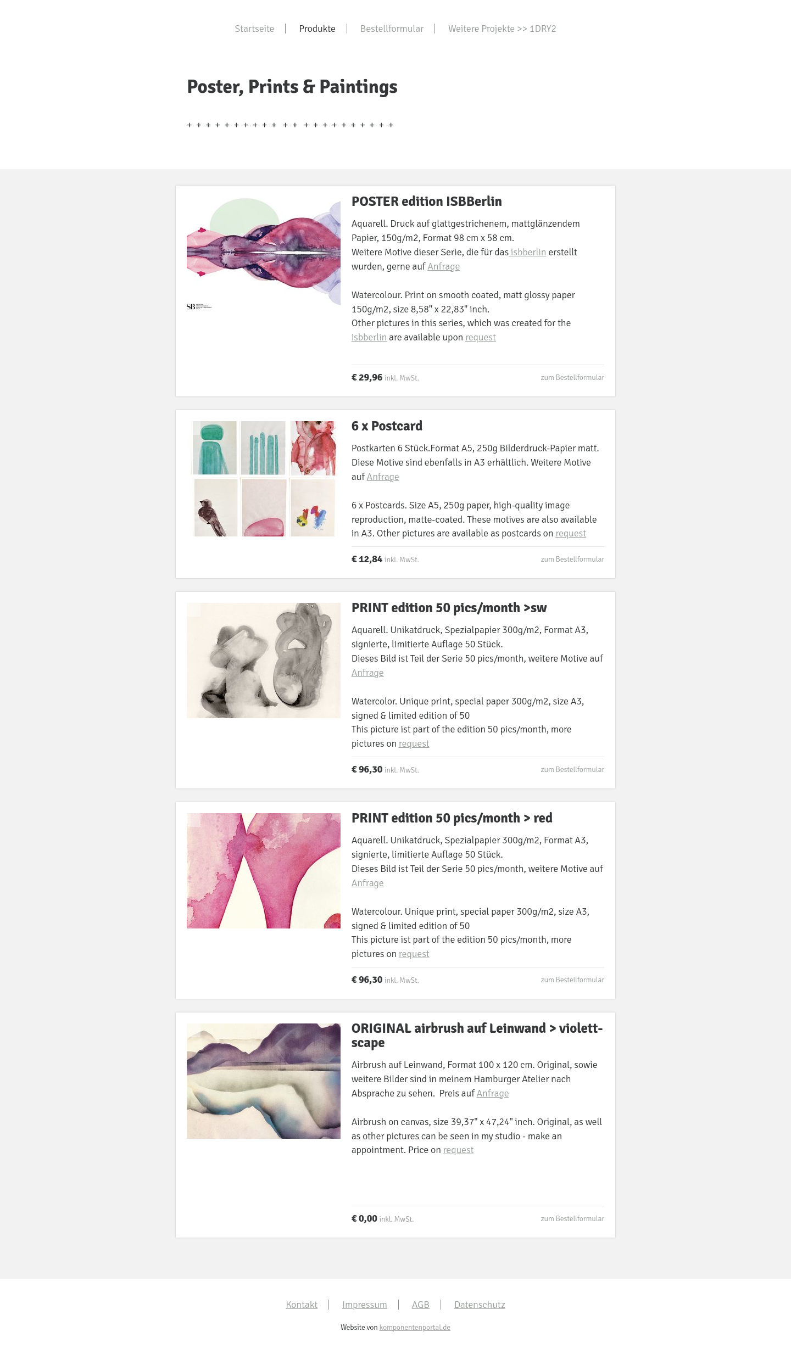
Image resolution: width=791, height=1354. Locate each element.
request (480, 337)
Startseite (254, 28)
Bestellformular (392, 28)
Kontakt (301, 1305)
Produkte (317, 28)
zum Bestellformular (572, 377)
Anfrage (443, 266)
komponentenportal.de (415, 1327)
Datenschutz (479, 1305)
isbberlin (527, 252)
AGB (421, 1305)
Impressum (364, 1305)
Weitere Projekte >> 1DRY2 (502, 28)
